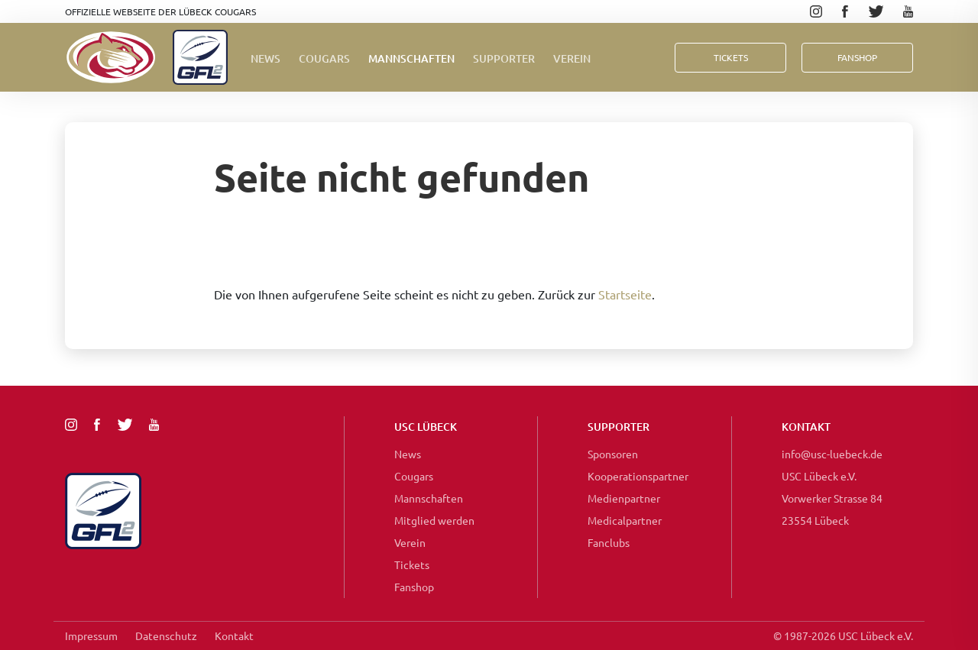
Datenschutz (166, 635)
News (265, 58)
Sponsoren (613, 454)
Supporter (504, 58)
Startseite (625, 294)
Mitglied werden (434, 520)
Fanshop (414, 586)
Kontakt (234, 635)
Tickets (731, 57)
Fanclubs (609, 542)
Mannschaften (411, 58)
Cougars (324, 58)
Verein (572, 58)
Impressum (91, 635)
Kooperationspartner (638, 476)
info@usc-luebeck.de (832, 454)
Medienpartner (624, 498)
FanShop (857, 57)
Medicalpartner (625, 520)
